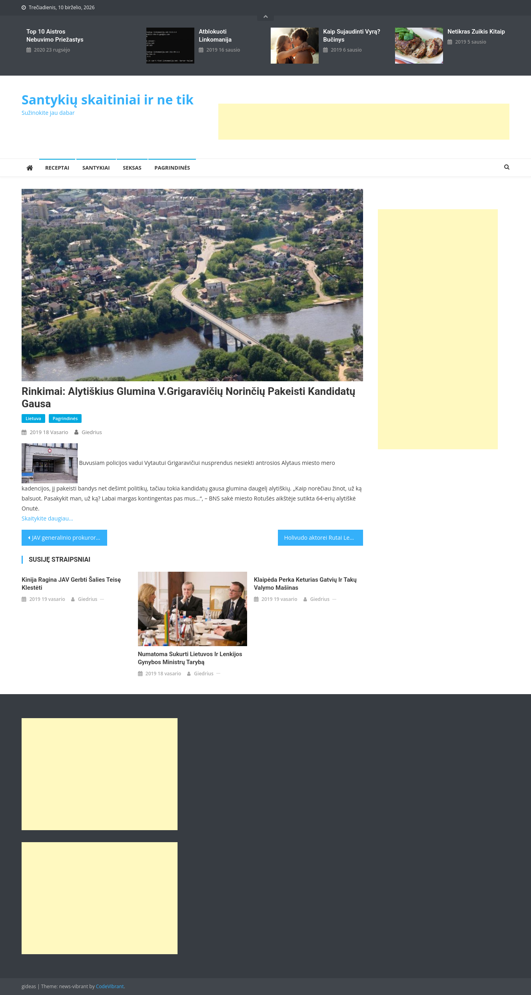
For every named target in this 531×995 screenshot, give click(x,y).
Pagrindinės (172, 167)
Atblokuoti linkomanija (215, 35)
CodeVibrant (110, 986)
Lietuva (33, 418)
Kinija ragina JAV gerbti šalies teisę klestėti (71, 583)
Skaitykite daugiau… (47, 518)
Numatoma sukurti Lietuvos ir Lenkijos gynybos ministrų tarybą (190, 658)
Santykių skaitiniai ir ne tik (108, 99)
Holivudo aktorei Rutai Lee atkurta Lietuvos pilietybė (323, 537)
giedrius (92, 432)
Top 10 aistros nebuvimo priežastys (55, 35)
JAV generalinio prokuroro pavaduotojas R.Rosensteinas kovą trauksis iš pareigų (69, 537)
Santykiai (96, 167)
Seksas (132, 167)
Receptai (57, 167)
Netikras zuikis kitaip (476, 31)
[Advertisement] (363, 122)
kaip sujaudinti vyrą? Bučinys (351, 35)
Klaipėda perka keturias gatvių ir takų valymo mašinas (305, 583)
